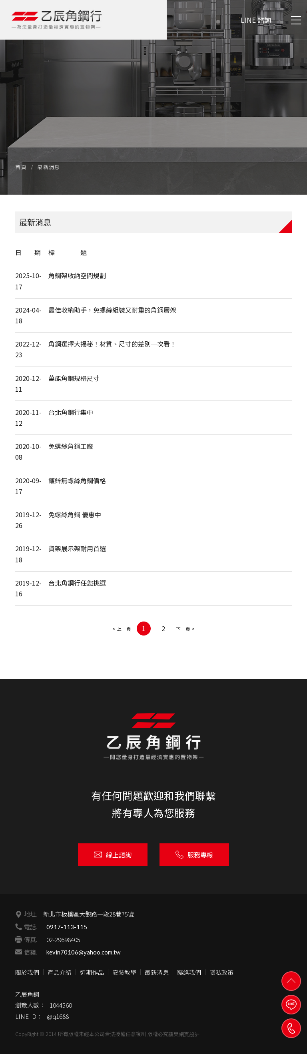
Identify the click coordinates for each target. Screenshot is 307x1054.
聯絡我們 (189, 972)
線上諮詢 (113, 854)
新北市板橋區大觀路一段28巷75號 (88, 914)
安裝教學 (124, 972)
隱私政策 (221, 972)
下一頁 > (185, 628)
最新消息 (157, 972)
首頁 (21, 167)
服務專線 (194, 854)
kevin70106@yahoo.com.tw (83, 952)
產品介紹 (60, 972)
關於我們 (27, 972)
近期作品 (92, 972)
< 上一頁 (121, 628)
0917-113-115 (66, 926)
